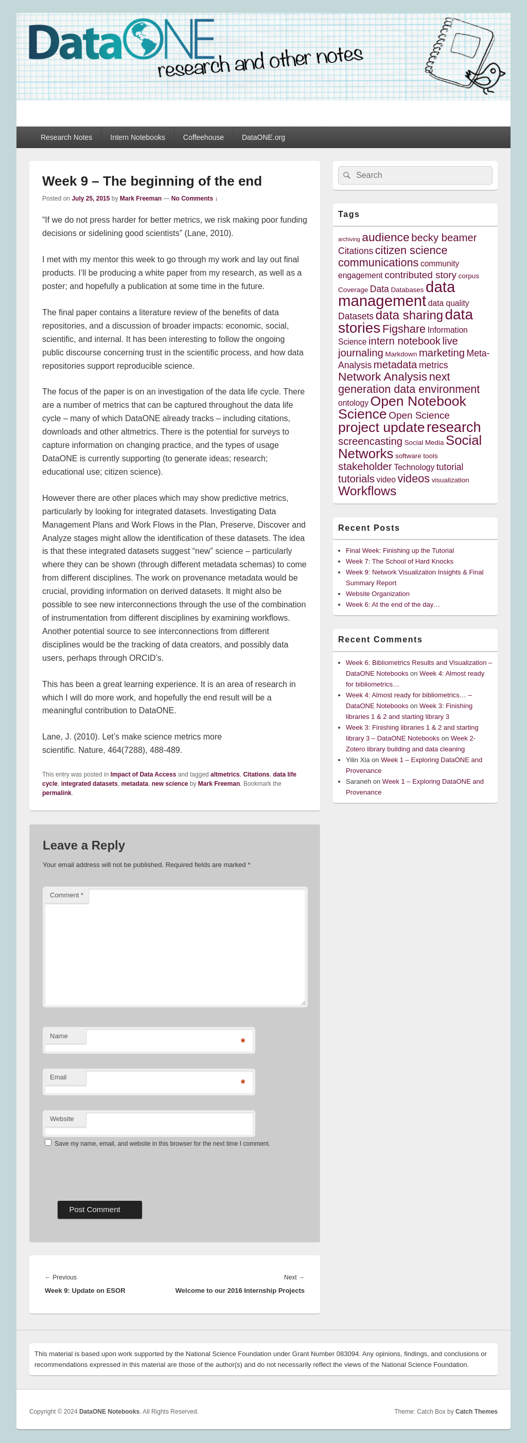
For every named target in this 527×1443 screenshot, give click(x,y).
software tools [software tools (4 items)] (416, 456)
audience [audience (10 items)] (385, 237)
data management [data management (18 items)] (396, 293)
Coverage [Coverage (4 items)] (353, 290)
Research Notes (66, 137)
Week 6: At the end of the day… (393, 604)
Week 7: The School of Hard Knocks (399, 561)
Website (62, 1119)
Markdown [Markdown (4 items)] (401, 354)
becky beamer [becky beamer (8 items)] (444, 237)
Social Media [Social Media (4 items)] (424, 442)
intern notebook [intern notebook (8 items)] (404, 341)
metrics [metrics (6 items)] (433, 365)
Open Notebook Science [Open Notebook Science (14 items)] (402, 407)
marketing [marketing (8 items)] (442, 352)
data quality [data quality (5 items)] (448, 303)
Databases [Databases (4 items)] (407, 290)
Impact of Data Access (144, 774)
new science (170, 783)
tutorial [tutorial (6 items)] (450, 467)
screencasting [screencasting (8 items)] (370, 441)
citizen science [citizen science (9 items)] (411, 250)
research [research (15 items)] (454, 427)
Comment (66, 895)
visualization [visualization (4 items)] (450, 480)
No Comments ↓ (194, 198)
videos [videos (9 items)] (414, 478)
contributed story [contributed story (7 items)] (420, 274)
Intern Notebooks (137, 137)
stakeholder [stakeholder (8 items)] (365, 466)
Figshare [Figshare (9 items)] (404, 328)
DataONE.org (263, 137)
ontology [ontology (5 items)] (353, 403)
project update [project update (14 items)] (381, 427)
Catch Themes (476, 1411)
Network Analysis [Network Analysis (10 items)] (382, 376)
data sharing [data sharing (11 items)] (409, 315)
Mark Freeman (141, 198)
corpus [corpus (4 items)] (469, 276)
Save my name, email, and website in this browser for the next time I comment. (162, 1143)
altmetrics (225, 774)
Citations (256, 774)
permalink (57, 793)
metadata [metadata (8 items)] (395, 364)
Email (58, 1077)
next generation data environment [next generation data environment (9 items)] (409, 382)
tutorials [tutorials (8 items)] (356, 478)
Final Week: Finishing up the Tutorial (400, 550)
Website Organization (378, 594)
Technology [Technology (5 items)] (414, 467)
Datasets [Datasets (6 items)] (356, 316)
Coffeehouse (203, 137)
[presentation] (121, 1170)
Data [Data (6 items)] (379, 289)
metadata (134, 783)
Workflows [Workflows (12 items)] (367, 491)
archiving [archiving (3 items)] (349, 239)
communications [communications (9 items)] (378, 262)
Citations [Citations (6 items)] (355, 251)
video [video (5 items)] (386, 479)
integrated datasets (89, 783)
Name (59, 1036)
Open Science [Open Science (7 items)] (419, 415)
